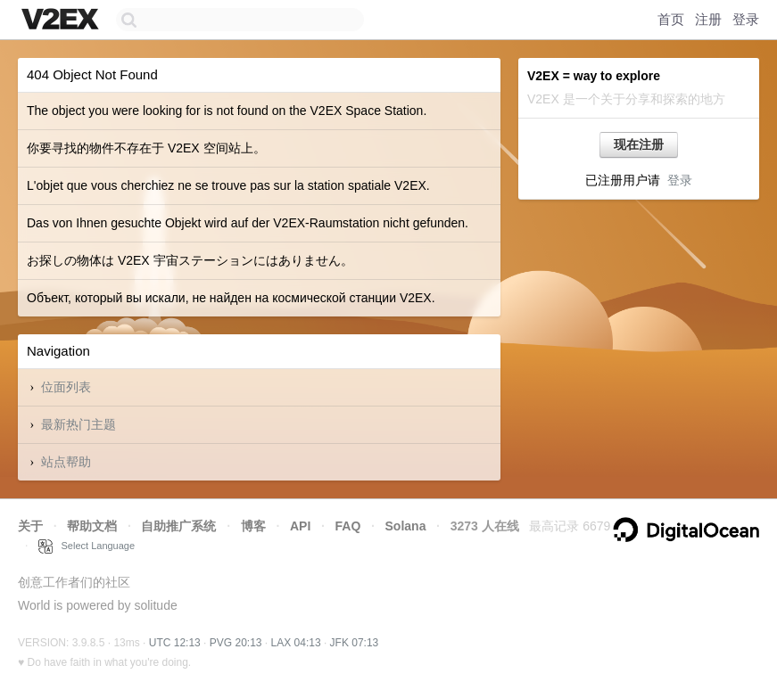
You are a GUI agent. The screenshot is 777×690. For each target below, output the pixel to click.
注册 (708, 19)
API (300, 526)
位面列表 (66, 387)
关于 (30, 526)
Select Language (86, 545)
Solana (405, 526)
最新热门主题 (78, 424)
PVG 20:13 (236, 643)
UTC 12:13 (175, 643)
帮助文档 (92, 526)
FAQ (348, 526)
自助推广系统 (178, 526)
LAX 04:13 (296, 643)
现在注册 (639, 144)
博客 (253, 526)
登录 (745, 19)
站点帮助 (66, 462)
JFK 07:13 (354, 643)
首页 (670, 19)
